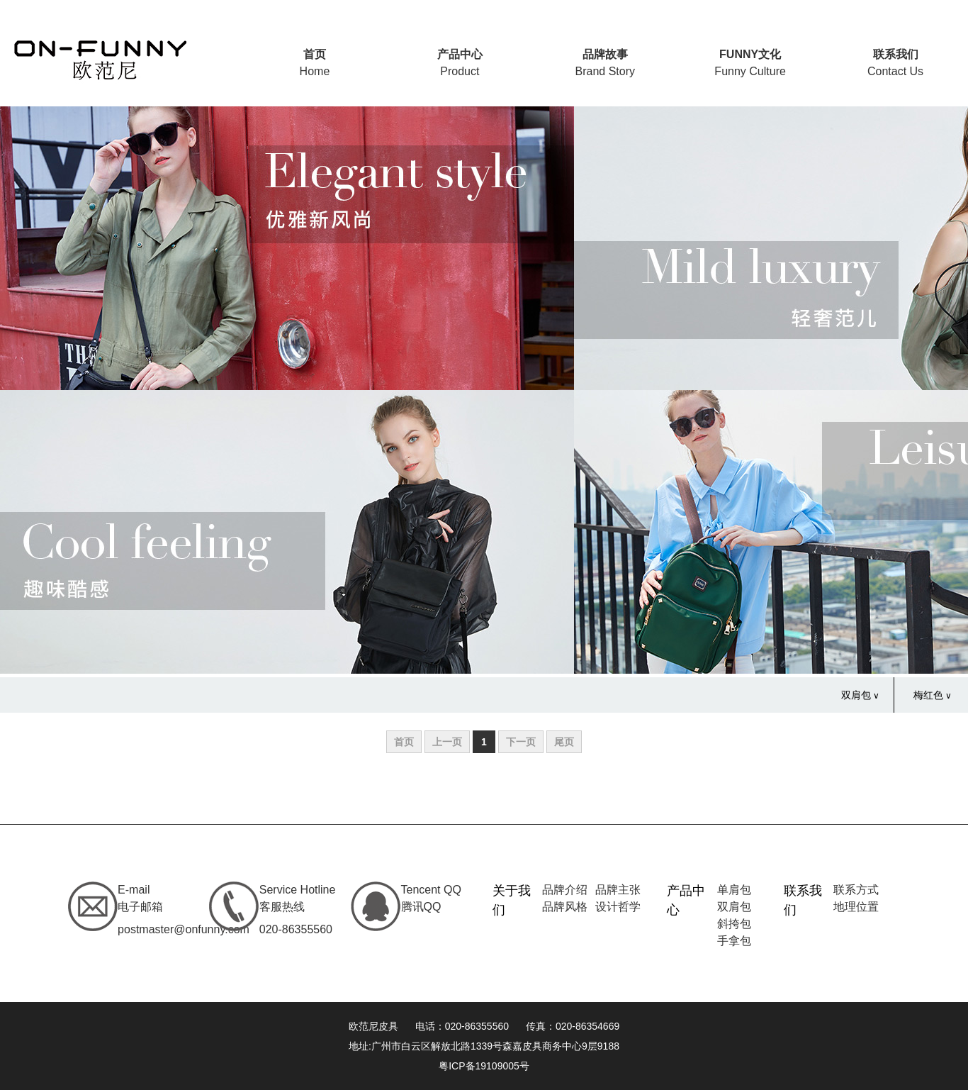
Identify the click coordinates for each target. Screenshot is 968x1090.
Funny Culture (750, 62)
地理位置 (856, 907)
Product (460, 62)
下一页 (521, 741)
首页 (404, 741)
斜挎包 (734, 924)
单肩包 (734, 890)
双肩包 (856, 695)
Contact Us (895, 62)
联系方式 (856, 890)
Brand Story (604, 62)
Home (315, 62)
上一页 (447, 741)
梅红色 (928, 695)
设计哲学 (618, 907)
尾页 (564, 741)
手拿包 (734, 941)
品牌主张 (618, 890)
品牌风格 (564, 907)
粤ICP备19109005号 (484, 1066)
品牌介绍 (564, 890)
